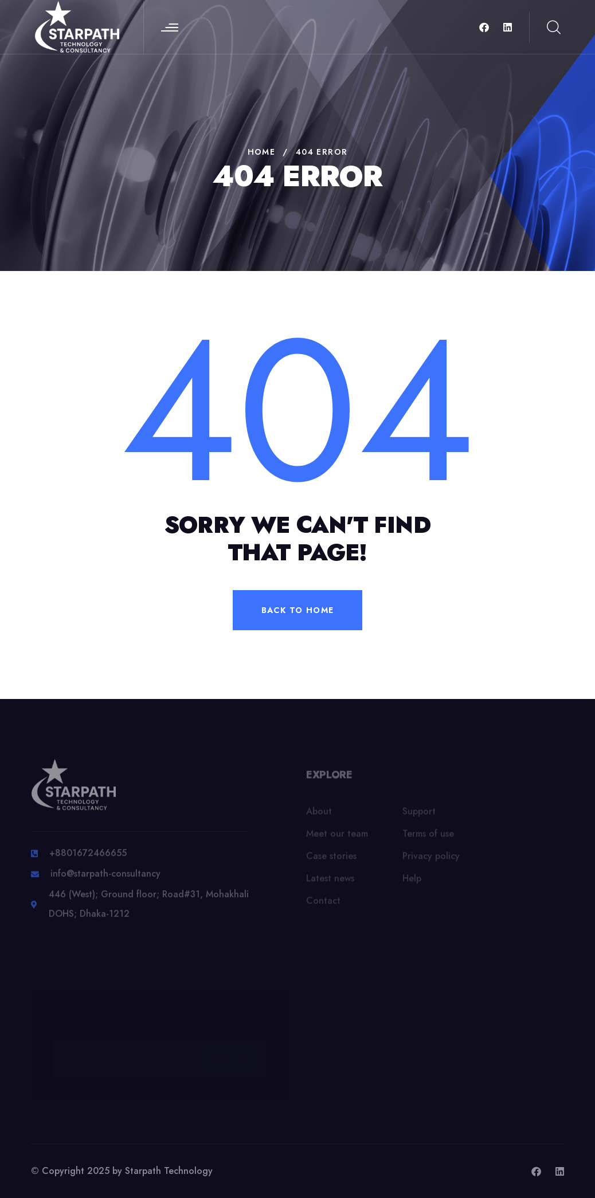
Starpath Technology (169, 1170)
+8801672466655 (88, 856)
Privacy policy (431, 859)
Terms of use (428, 836)
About (319, 814)
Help (411, 881)
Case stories (331, 859)
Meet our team (337, 836)
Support (419, 814)
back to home (297, 610)
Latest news (330, 881)
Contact (323, 903)
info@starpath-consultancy (105, 877)
